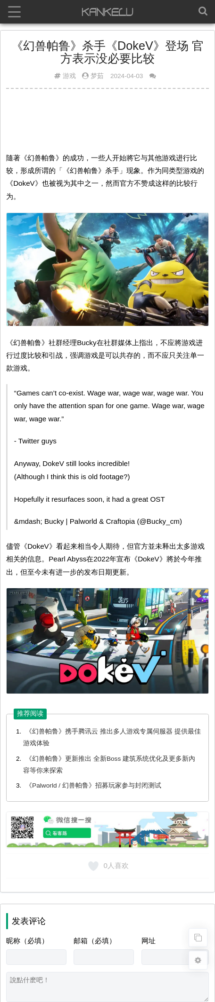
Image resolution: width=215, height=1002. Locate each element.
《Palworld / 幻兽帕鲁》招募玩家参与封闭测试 (93, 785)
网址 (148, 941)
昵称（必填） (27, 941)
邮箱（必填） (95, 941)
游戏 (69, 75)
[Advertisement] (107, 119)
